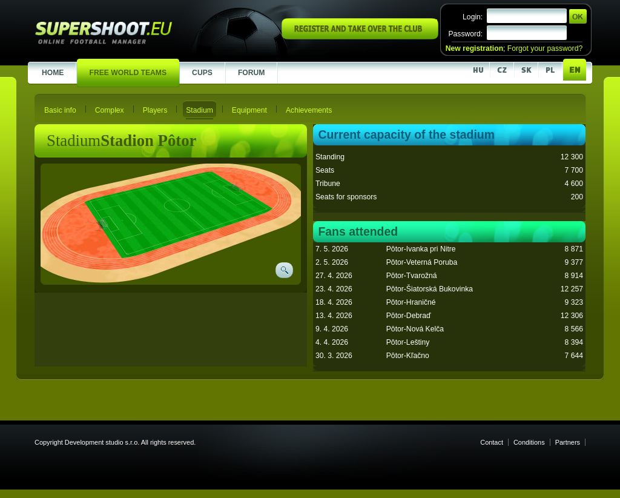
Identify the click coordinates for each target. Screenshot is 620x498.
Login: (473, 17)
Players (155, 110)
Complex (109, 110)
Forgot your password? (544, 48)
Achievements (309, 110)
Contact (491, 442)
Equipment (249, 110)
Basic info (60, 110)
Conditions (529, 442)
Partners (567, 442)
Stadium (199, 110)
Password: (465, 34)
